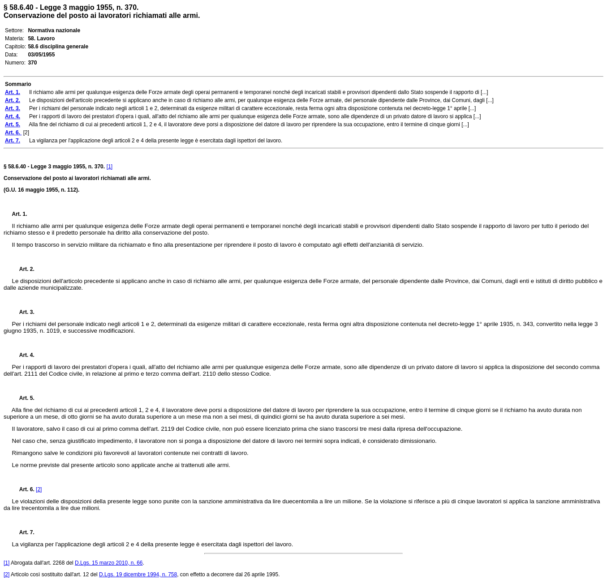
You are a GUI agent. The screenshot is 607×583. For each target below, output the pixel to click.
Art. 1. (19, 214)
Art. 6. (24, 489)
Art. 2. (23, 269)
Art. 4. (23, 355)
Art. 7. (23, 532)
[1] (109, 166)
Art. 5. (23, 398)
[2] (39, 489)
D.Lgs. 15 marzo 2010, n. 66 (108, 563)
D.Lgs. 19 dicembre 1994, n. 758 (138, 574)
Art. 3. (23, 312)
